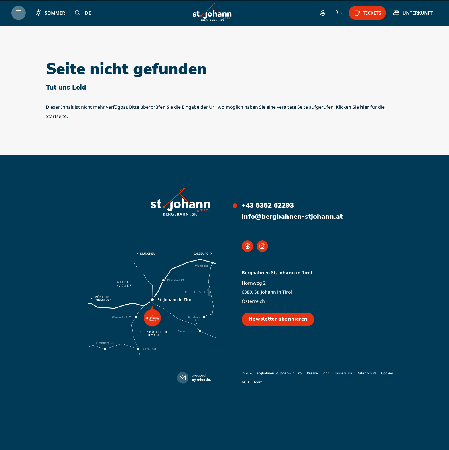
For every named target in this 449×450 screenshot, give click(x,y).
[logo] (180, 202)
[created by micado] (195, 378)
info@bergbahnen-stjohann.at (292, 216)
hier (364, 107)
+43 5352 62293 (268, 205)
